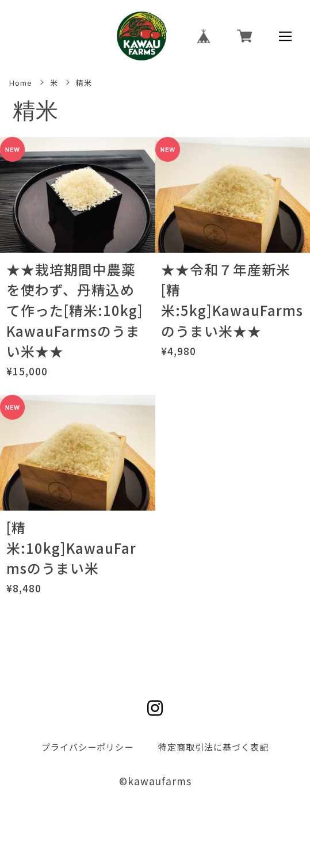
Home (20, 82)
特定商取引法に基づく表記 (213, 746)
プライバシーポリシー (87, 746)
